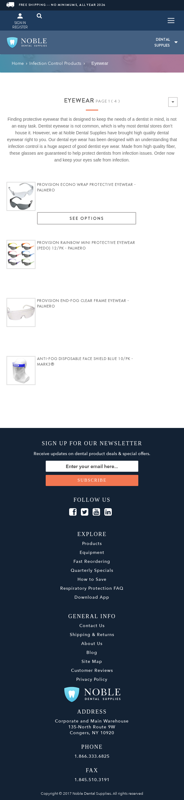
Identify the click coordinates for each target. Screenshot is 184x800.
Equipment (92, 552)
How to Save (92, 579)
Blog (91, 652)
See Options (86, 218)
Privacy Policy (91, 679)
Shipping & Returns (92, 635)
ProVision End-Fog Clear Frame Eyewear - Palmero (83, 303)
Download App (91, 597)
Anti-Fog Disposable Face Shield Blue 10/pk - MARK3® (85, 361)
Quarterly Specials (92, 570)
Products (92, 544)
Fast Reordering (91, 561)
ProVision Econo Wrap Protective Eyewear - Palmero (86, 187)
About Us (91, 644)
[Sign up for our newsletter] (92, 466)
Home (18, 63)
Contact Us (92, 626)
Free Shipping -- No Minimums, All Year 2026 (56, 4)
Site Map (92, 661)
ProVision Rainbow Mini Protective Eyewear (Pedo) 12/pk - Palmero (86, 245)
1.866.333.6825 (92, 756)
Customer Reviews (92, 670)
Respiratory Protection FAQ (91, 588)
